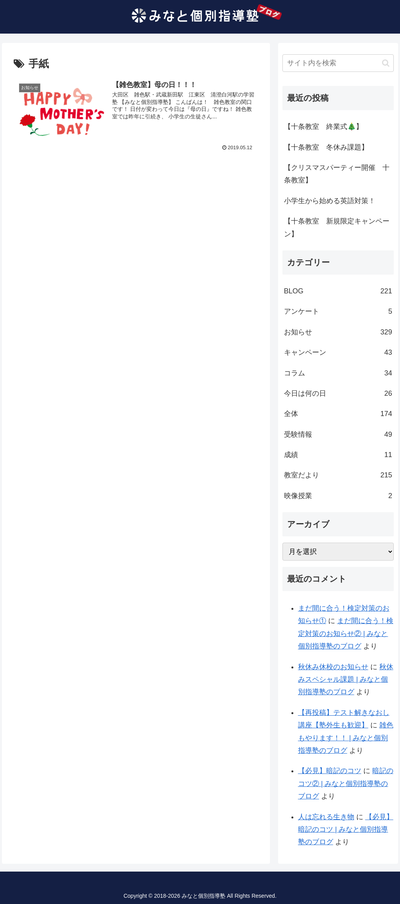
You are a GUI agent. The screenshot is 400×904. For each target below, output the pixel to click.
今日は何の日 (338, 393)
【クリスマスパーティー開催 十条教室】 (336, 174)
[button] (386, 63)
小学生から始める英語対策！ (329, 201)
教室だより (338, 475)
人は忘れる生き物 (326, 817)
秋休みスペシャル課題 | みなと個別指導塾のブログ (345, 679)
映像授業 (338, 496)
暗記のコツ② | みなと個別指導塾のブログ (345, 783)
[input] (338, 63)
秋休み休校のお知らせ (333, 667)
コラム (338, 373)
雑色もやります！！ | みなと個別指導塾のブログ (345, 737)
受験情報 (338, 434)
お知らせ (338, 332)
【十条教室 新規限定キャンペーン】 (336, 227)
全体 (338, 413)
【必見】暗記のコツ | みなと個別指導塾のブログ (345, 829)
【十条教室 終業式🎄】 (323, 126)
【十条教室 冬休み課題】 (326, 147)
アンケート (338, 311)
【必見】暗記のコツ (329, 771)
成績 (338, 454)
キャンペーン (338, 352)
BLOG (338, 291)
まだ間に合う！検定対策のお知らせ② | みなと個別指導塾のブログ (345, 633)
